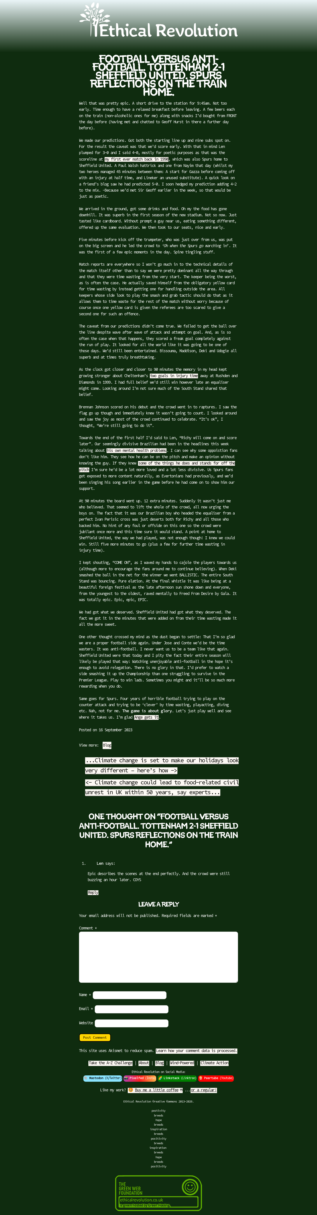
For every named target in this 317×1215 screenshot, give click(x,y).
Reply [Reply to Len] (93, 893)
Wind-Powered (182, 1063)
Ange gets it (146, 718)
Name (85, 995)
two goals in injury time (174, 376)
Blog (107, 746)
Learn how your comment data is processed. (196, 1051)
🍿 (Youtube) (216, 1078)
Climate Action (214, 1063)
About (144, 1063)
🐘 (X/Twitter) (103, 1078)
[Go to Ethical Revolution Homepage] (158, 36)
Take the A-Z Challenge (110, 1063)
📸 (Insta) (140, 1078)
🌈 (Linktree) (177, 1078)
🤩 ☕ (155, 1090)
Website (86, 1023)
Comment (88, 929)
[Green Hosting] (158, 1212)
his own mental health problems (136, 451)
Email (86, 1009)
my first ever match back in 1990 (136, 160)
